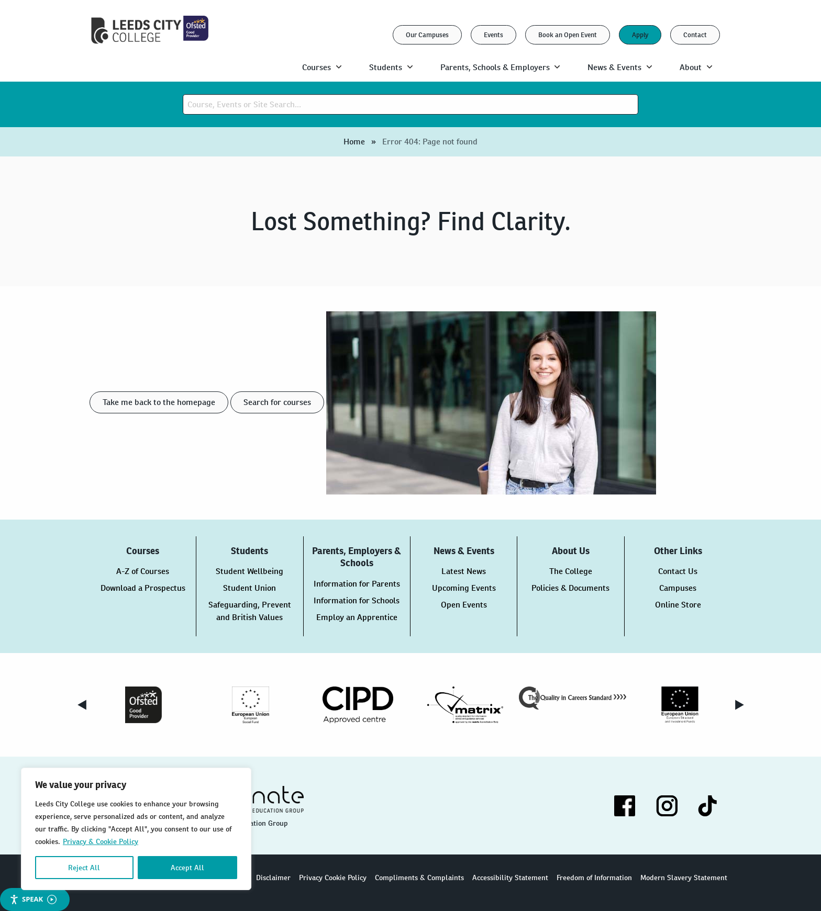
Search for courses (277, 402)
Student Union (249, 587)
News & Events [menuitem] (614, 67)
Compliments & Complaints (419, 877)
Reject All (84, 867)
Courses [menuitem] (316, 67)
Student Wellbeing (249, 571)
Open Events (464, 604)
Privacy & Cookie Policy (100, 841)
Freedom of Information (594, 877)
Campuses (677, 587)
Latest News (463, 571)
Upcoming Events (464, 587)
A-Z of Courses (142, 571)
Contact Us (677, 571)
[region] (136, 829)
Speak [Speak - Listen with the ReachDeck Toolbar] (33, 899)
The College (570, 571)
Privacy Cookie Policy (333, 877)
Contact (695, 34)
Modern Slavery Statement (683, 877)
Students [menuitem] (385, 67)
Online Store (678, 604)
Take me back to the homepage (159, 402)
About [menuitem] (691, 67)
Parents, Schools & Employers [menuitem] (495, 67)
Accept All (187, 867)
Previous (81, 705)
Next (739, 705)
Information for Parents (357, 583)
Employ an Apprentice (356, 617)
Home (354, 141)
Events (493, 34)
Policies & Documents (570, 587)
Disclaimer (273, 877)
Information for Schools (357, 600)
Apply (640, 34)
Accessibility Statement (510, 877)
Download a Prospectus (143, 587)
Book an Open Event (567, 34)
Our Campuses (427, 34)
